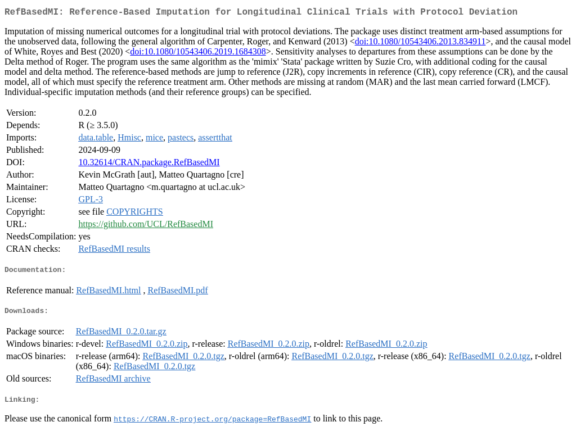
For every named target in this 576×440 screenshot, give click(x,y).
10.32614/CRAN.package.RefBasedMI (148, 164)
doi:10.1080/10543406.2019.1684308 (198, 53)
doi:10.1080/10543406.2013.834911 (420, 43)
